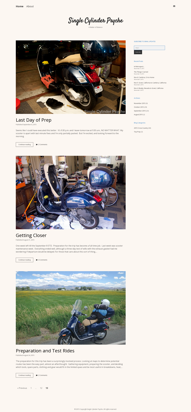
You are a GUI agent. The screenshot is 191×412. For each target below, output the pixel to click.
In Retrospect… (139, 66)
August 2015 (138, 115)
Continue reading (25, 145)
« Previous (22, 388)
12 (41, 388)
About (30, 6)
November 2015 (139, 103)
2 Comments (42, 144)
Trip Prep (137, 132)
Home (19, 6)
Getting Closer (71, 192)
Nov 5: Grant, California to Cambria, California (150, 83)
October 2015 (139, 107)
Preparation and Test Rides (71, 308)
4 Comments (42, 260)
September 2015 (140, 111)
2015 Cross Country (141, 128)
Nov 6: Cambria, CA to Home (144, 77)
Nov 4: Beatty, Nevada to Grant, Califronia (148, 88)
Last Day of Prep (71, 77)
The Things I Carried (141, 72)
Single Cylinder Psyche (95, 20)
